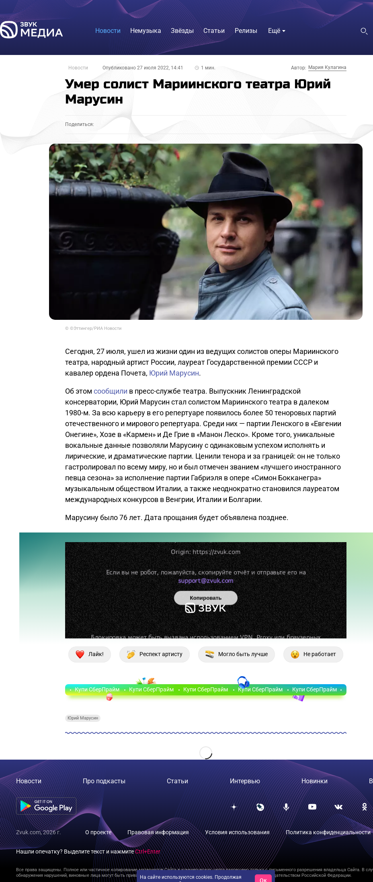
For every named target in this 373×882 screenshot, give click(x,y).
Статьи (177, 781)
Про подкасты (104, 781)
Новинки (314, 781)
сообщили (110, 391)
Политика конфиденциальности (328, 832)
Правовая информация (158, 832)
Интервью (245, 781)
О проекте (98, 832)
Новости (78, 68)
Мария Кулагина (327, 67)
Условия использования (237, 832)
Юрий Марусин (174, 373)
